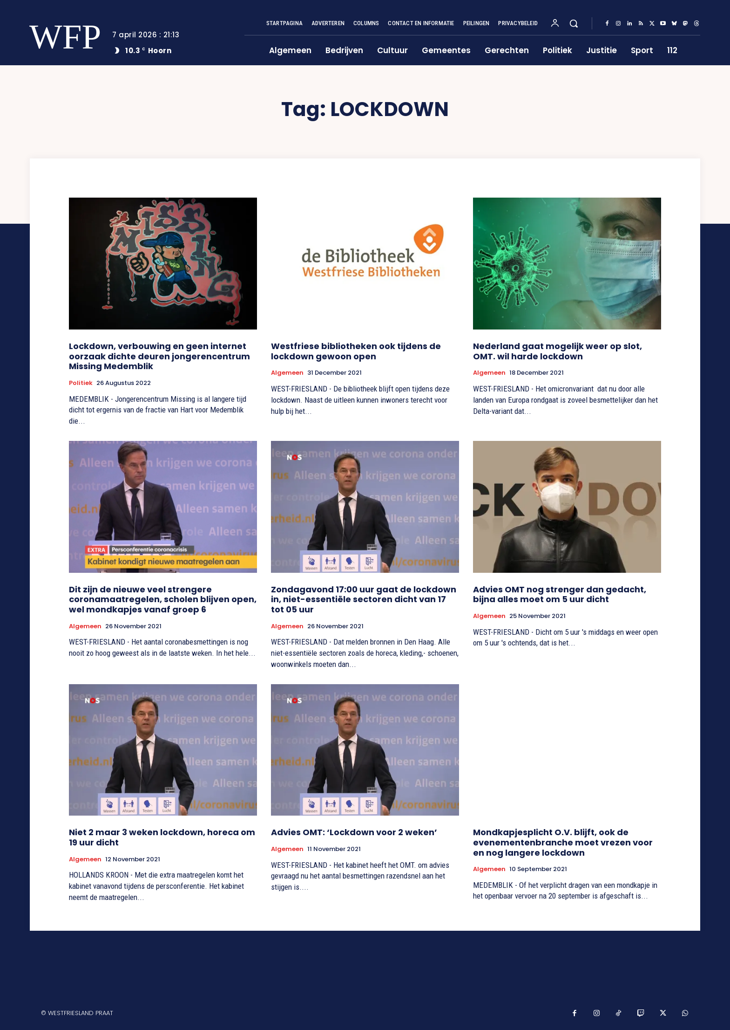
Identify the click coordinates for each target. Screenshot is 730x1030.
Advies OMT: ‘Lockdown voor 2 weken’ (354, 832)
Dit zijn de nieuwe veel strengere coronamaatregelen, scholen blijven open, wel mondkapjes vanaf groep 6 (163, 599)
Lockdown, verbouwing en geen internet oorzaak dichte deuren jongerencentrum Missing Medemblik (159, 356)
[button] (573, 23)
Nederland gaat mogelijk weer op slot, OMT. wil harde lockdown (557, 351)
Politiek (81, 383)
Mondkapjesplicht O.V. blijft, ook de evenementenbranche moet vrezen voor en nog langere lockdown (563, 842)
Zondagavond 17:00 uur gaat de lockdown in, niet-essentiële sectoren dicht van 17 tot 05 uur (363, 599)
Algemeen (287, 373)
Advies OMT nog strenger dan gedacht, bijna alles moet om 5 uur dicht (559, 594)
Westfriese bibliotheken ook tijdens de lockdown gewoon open (356, 351)
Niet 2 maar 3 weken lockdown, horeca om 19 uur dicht (162, 837)
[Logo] (59, 37)
